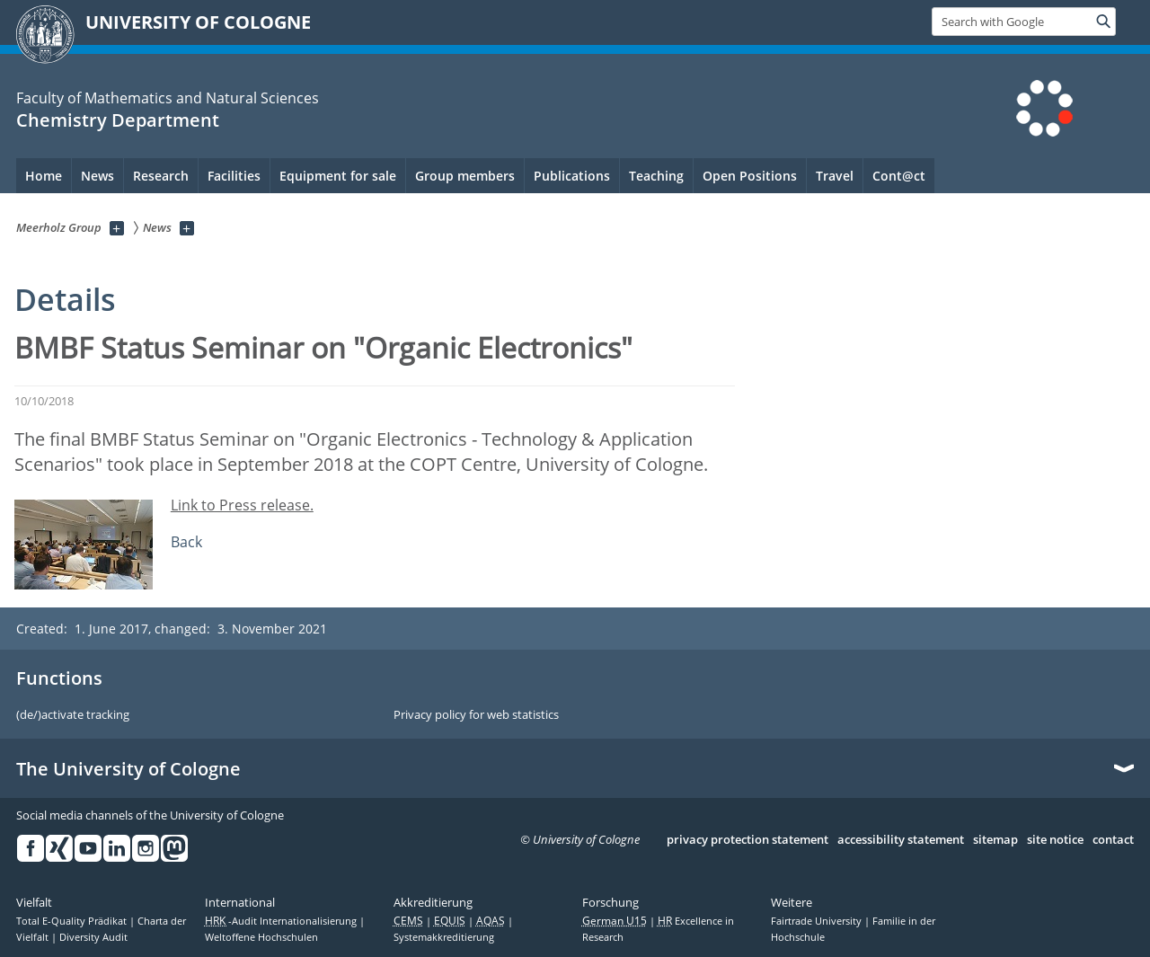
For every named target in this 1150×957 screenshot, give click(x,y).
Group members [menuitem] (465, 175)
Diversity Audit (93, 937)
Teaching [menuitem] (656, 175)
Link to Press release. (242, 505)
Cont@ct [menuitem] (898, 175)
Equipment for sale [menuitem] (337, 175)
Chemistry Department (117, 120)
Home (43, 175)
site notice (1055, 840)
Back (186, 542)
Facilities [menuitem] (234, 175)
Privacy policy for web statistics (476, 715)
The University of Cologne (128, 769)
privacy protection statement (747, 840)
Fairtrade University (817, 921)
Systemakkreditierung (444, 937)
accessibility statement (900, 840)
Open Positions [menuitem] (750, 175)
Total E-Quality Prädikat (72, 921)
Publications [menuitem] (572, 175)
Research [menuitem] (161, 175)
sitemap (995, 840)
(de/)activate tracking (72, 715)
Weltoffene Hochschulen (261, 937)
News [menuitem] (97, 175)
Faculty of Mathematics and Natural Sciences (167, 98)
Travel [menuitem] (835, 175)
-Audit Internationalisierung (282, 921)
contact (1113, 840)
